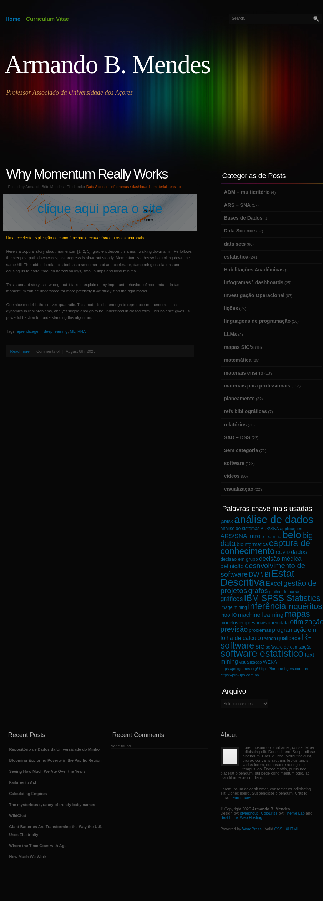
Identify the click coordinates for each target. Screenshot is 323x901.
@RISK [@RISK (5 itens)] (227, 522)
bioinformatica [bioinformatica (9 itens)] (252, 544)
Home (13, 19)
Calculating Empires (28, 793)
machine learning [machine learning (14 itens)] (261, 614)
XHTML (292, 829)
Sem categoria (241, 450)
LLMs (230, 334)
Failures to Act (22, 782)
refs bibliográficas (245, 411)
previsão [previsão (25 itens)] (234, 629)
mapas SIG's (239, 347)
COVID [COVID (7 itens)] (283, 552)
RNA (81, 331)
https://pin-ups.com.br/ (240, 675)
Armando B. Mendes (107, 64)
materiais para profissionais (257, 386)
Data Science (97, 187)
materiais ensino (167, 187)
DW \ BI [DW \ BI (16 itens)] (259, 574)
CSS (278, 829)
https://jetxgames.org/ (239, 668)
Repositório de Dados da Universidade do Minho (54, 749)
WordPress (252, 829)
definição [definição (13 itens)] (232, 566)
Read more (20, 351)
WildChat (17, 816)
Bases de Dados (243, 218)
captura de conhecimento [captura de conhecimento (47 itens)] (266, 547)
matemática (238, 360)
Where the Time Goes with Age (38, 846)
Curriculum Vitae (47, 19)
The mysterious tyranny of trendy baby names (52, 804)
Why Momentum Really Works (87, 173)
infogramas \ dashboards (131, 187)
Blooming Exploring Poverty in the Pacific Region (55, 760)
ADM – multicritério (247, 192)
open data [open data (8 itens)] (278, 622)
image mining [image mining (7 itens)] (234, 607)
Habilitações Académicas (254, 269)
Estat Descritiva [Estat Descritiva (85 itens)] (258, 577)
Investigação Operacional (254, 295)
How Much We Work (28, 857)
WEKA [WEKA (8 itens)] (270, 662)
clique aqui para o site (99, 208)
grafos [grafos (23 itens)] (258, 591)
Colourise (269, 813)
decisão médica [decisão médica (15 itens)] (280, 558)
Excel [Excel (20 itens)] (274, 583)
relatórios (235, 424)
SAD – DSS (237, 437)
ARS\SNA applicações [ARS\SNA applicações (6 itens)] (281, 528)
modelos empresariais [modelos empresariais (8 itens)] (244, 622)
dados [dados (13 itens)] (299, 552)
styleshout (249, 813)
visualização (239, 489)
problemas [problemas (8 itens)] (260, 630)
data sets (235, 244)
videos (232, 476)
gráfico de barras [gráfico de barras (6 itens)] (285, 591)
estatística (236, 257)
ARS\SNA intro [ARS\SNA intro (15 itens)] (241, 536)
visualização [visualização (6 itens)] (250, 662)
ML (72, 331)
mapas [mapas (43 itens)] (297, 614)
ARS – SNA (237, 205)
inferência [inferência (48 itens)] (267, 606)
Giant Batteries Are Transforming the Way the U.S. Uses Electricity (55, 831)
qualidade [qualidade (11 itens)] (289, 638)
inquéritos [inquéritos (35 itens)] (304, 606)
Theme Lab (295, 813)
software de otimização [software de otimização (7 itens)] (289, 647)
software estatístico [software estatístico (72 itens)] (262, 653)
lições (231, 308)
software (234, 463)
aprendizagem (29, 331)
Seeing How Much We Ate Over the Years (47, 771)
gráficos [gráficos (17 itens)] (232, 598)
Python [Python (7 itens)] (269, 638)
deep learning (56, 331)
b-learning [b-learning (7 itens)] (272, 536)
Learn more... (242, 797)
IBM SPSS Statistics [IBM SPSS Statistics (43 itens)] (282, 598)
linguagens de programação (257, 321)
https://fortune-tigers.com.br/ (283, 668)
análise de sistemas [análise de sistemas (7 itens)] (240, 528)
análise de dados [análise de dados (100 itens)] (273, 519)
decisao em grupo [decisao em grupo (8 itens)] (239, 559)
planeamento (239, 398)
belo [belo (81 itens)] (291, 534)
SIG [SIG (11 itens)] (259, 647)
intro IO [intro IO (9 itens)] (229, 615)
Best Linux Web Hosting (241, 817)
